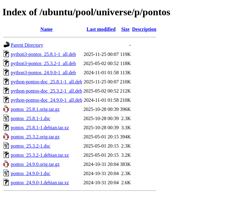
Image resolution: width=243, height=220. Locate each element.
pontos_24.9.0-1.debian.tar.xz (40, 182)
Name (46, 29)
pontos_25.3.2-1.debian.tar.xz (40, 155)
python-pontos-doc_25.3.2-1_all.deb (46, 91)
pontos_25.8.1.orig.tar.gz (35, 109)
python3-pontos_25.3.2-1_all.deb (43, 63)
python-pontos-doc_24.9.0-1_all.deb (46, 100)
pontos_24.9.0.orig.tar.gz (35, 164)
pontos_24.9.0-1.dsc (30, 173)
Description (144, 29)
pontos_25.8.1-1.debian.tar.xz (40, 127)
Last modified (101, 29)
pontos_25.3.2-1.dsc (30, 145)
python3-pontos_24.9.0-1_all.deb (43, 72)
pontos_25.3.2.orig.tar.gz (35, 136)
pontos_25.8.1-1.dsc (30, 118)
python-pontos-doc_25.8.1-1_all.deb (46, 81)
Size (125, 29)
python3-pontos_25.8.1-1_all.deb (43, 54)
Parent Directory (27, 45)
